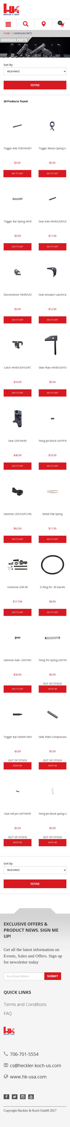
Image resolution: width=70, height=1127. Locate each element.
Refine (35, 85)
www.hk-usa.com (25, 1077)
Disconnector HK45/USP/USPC (17, 294)
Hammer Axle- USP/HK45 (17, 660)
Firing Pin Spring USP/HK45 (53, 660)
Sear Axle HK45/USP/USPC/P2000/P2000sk (53, 221)
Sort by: (8, 64)
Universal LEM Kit (17, 587)
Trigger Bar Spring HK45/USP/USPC (17, 221)
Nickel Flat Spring (52, 514)
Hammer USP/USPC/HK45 (17, 514)
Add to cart (17, 173)
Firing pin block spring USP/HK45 (53, 813)
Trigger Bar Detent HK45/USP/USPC (17, 737)
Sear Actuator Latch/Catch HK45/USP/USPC (53, 294)
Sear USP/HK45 (17, 440)
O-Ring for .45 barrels (52, 587)
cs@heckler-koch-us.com (32, 1065)
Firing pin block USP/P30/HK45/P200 (53, 440)
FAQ (8, 1013)
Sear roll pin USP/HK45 (17, 813)
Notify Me (52, 689)
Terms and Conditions (25, 1004)
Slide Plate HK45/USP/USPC (53, 367)
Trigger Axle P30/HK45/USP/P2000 (17, 148)
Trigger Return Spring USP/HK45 (52, 148)
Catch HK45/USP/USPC (17, 367)
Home (7, 33)
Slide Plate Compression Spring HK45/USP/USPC (53, 737)
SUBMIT (52, 976)
